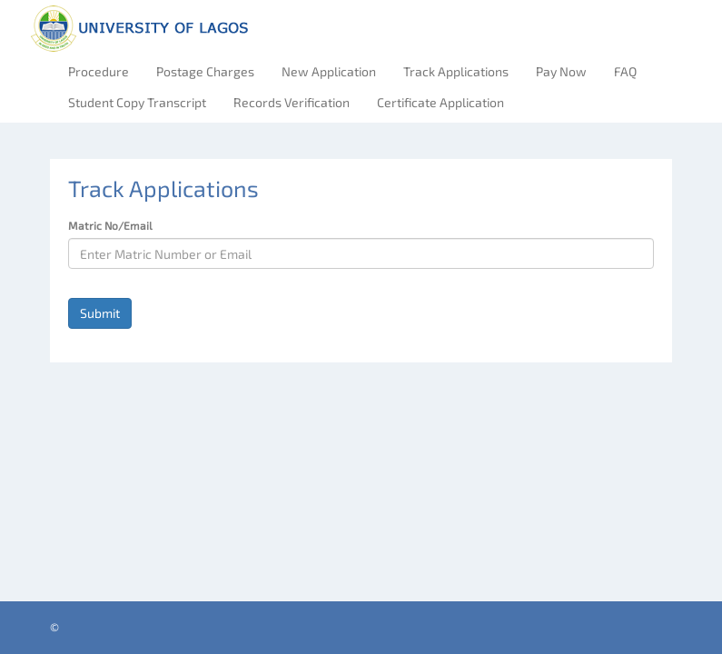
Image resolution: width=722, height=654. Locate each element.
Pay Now (561, 71)
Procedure (98, 71)
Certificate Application (440, 102)
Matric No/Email (110, 225)
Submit (100, 313)
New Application (329, 71)
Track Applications (456, 71)
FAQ (625, 71)
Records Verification (291, 102)
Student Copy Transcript (137, 102)
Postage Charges (205, 71)
